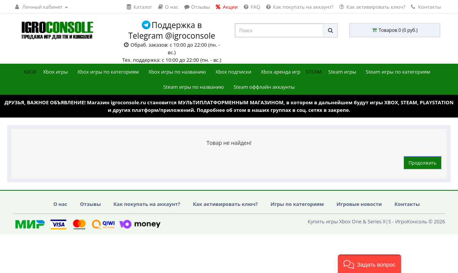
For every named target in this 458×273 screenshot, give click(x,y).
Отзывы (90, 204)
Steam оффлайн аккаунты (264, 86)
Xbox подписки (233, 71)
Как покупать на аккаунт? (146, 204)
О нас (60, 204)
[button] (369, 263)
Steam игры (342, 71)
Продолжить (422, 163)
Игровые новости (359, 204)
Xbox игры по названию (177, 71)
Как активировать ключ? (225, 204)
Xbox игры (55, 71)
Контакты (426, 6)
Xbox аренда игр (280, 71)
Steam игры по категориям (398, 71)
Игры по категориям (297, 204)
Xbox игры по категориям (108, 71)
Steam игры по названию (193, 86)
